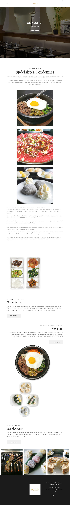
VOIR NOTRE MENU (35, 30)
